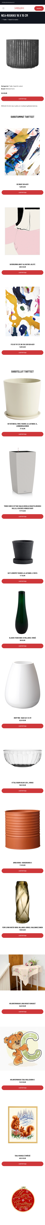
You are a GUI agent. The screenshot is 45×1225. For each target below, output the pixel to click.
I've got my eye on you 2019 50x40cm (22, 344)
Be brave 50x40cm (22, 184)
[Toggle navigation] (3, 8)
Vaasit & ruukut (13, 19)
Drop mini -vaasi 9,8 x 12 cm (22, 718)
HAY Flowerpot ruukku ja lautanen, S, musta (22, 573)
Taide (5, 19)
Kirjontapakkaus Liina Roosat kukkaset (22, 1003)
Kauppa (39, 8)
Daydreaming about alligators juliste (22, 264)
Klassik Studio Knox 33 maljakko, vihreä (22, 638)
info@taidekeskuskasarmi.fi (8, 2)
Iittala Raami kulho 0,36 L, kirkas (22, 783)
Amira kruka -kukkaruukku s (22, 863)
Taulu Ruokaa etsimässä (22, 1156)
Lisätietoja (22, 99)
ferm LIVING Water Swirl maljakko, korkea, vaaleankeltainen (22, 927)
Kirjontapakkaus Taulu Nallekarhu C (22, 1080)
